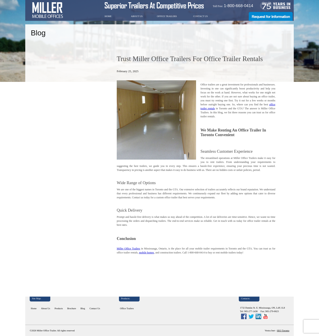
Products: (125, 298)
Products (58, 308)
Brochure (71, 308)
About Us (137, 16)
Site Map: (36, 298)
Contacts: (245, 298)
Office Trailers (167, 16)
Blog (82, 308)
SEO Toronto (283, 330)
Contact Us (200, 16)
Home (108, 16)
